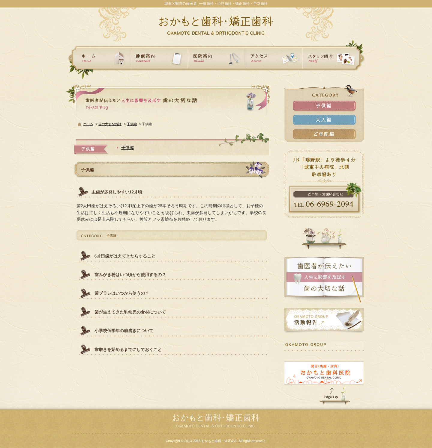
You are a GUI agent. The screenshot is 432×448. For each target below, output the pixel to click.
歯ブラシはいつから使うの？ (121, 293)
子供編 (132, 124)
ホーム (88, 124)
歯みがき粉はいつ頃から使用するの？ (130, 274)
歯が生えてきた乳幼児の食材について (130, 312)
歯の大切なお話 (110, 124)
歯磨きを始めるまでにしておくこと (128, 349)
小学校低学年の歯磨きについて (123, 330)
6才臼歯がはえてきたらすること (125, 256)
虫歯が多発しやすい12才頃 (117, 192)
